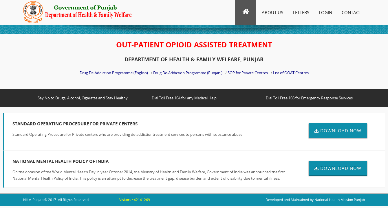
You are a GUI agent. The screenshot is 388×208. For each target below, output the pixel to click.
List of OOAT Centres (291, 72)
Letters (301, 12)
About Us (272, 12)
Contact (351, 12)
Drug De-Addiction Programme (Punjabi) (187, 72)
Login (325, 12)
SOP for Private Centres (248, 72)
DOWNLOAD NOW (337, 130)
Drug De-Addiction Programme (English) (114, 72)
